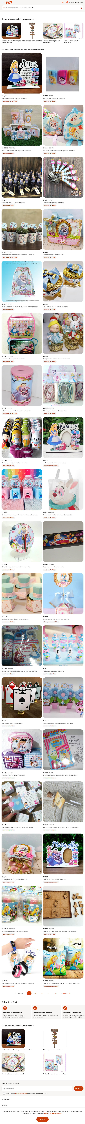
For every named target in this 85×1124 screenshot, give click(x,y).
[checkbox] (4, 1093)
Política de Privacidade (21, 1093)
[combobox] (4, 7)
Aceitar (42, 1119)
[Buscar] (43, 8)
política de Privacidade (53, 1113)
